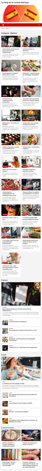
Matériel (5, 45)
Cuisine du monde (8, 428)
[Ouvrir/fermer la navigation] (3, 24)
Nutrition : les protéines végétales (18, 411)
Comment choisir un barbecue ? (18, 321)
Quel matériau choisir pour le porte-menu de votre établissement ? (10, 50)
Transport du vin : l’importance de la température (7, 100)
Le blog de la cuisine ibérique (15, 2)
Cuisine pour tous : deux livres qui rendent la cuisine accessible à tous (10, 267)
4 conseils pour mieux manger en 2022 (13, 383)
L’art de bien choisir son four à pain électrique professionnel (10, 242)
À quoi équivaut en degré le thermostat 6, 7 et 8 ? (23, 330)
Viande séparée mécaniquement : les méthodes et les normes (9, 193)
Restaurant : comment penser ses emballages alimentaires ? (31, 74)
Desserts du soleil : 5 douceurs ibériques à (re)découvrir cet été (8, 444)
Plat (9, 166)
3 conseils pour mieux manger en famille (20, 403)
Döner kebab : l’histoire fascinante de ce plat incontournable (9, 464)
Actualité (5, 188)
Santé (4, 355)
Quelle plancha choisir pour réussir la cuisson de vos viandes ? (30, 242)
